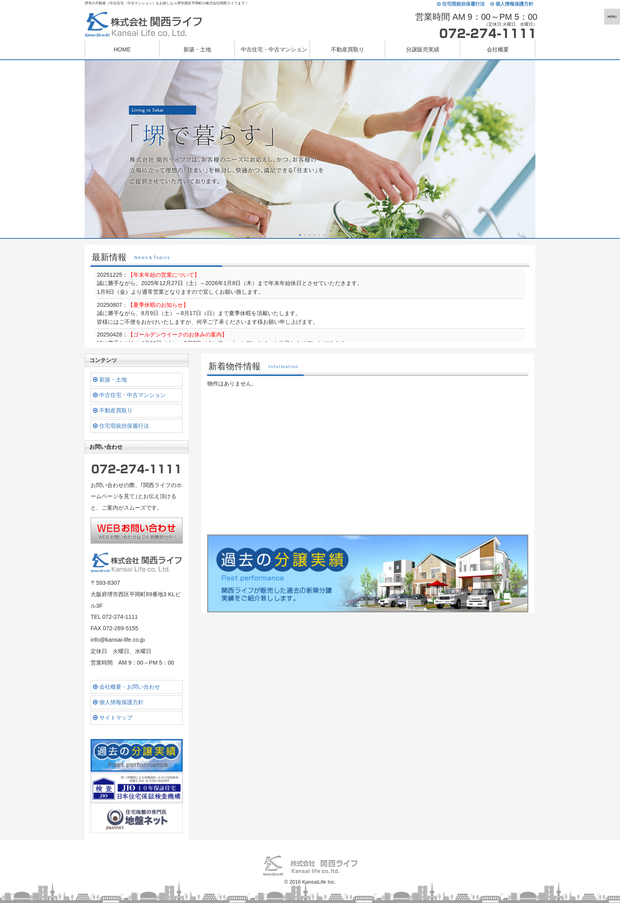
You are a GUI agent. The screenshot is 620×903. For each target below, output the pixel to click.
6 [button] (324, 235)
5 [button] (319, 235)
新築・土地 (197, 49)
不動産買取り (347, 49)
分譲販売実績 (422, 49)
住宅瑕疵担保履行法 (461, 4)
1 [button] (300, 235)
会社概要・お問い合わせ (126, 687)
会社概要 (498, 49)
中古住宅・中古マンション (129, 395)
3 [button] (310, 235)
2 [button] (305, 235)
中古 (274, 49)
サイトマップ (112, 717)
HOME (121, 49)
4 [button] (314, 235)
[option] (310, 149)
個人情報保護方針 (511, 4)
